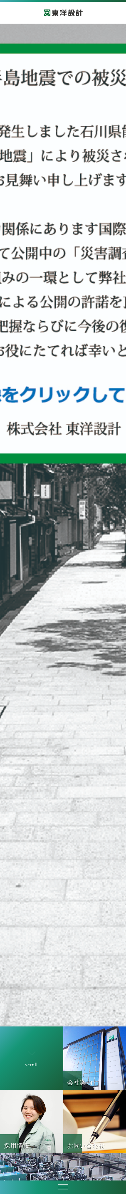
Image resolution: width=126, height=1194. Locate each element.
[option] (63, 525)
